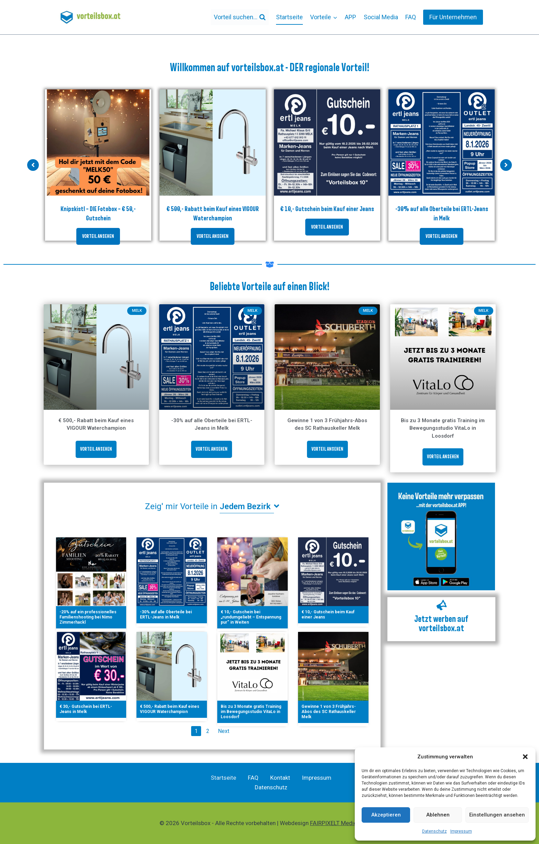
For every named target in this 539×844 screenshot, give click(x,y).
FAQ (410, 17)
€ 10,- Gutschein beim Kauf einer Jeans (327, 208)
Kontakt (280, 777)
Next (223, 731)
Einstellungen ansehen (497, 815)
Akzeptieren (386, 815)
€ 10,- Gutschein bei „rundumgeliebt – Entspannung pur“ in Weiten (251, 617)
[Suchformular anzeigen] (240, 17)
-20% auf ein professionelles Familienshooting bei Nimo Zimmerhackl (88, 617)
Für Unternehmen (453, 17)
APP (350, 17)
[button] (525, 756)
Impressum (461, 831)
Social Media (381, 17)
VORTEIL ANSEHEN (98, 236)
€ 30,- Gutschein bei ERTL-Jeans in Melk (85, 709)
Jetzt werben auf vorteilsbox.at (441, 623)
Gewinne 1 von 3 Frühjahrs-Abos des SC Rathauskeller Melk (328, 711)
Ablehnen (438, 815)
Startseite (289, 17)
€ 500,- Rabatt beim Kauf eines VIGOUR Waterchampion (169, 709)
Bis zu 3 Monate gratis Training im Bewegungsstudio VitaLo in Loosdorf (443, 428)
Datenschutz (434, 831)
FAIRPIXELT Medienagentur (345, 823)
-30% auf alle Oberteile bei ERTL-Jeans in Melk (166, 615)
